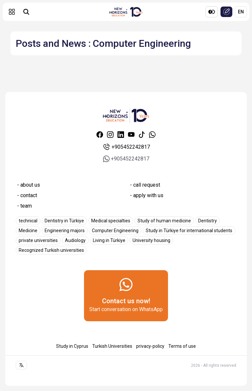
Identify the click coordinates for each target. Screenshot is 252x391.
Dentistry (207, 220)
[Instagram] (110, 134)
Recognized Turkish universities (51, 250)
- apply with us (146, 195)
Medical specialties (110, 220)
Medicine (28, 230)
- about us (28, 185)
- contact (27, 195)
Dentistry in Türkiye (64, 220)
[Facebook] (100, 134)
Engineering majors (65, 230)
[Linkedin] (121, 134)
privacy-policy (150, 346)
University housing (151, 240)
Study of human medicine (164, 220)
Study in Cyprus (72, 346)
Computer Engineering (115, 230)
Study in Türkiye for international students (189, 230)
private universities (38, 240)
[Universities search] (26, 11)
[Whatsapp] (152, 134)
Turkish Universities (112, 346)
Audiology (75, 240)
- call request (145, 185)
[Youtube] (131, 134)
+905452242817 (126, 147)
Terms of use (182, 346)
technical (28, 220)
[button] (11, 11)
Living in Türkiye (109, 240)
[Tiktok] (142, 134)
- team (24, 206)
